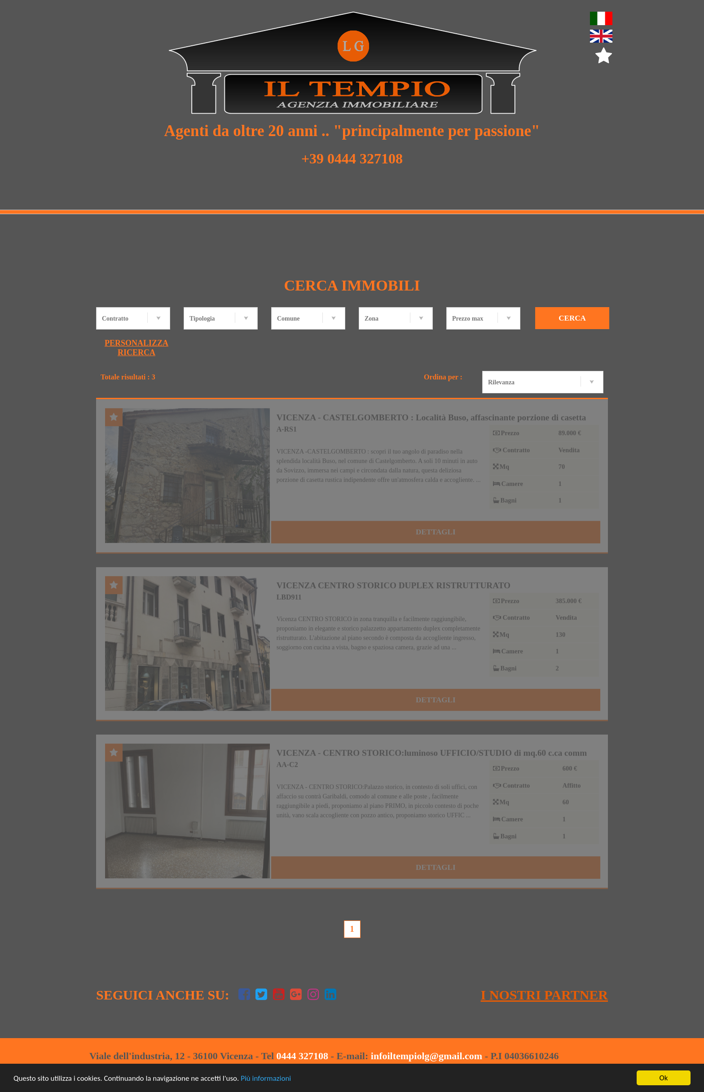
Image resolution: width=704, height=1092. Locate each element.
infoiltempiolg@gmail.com (426, 1055)
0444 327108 (303, 1055)
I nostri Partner (544, 994)
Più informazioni (266, 1078)
